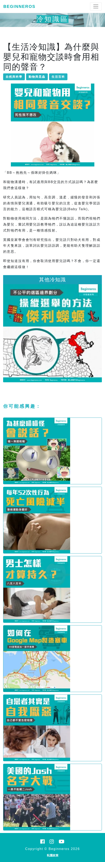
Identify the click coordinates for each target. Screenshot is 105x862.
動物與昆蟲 (37, 76)
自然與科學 (14, 76)
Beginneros (19, 6)
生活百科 (58, 76)
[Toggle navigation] (96, 6)
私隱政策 (52, 855)
